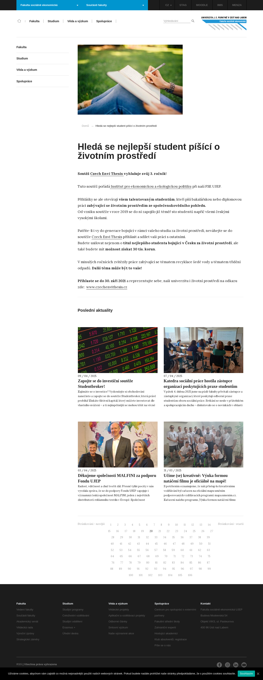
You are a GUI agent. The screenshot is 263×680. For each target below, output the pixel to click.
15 (109, 531)
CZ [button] (168, 5)
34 (164, 537)
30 (130, 537)
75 (209, 556)
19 (142, 531)
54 (129, 550)
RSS (19, 664)
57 (156, 550)
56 (147, 550)
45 (156, 543)
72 (182, 556)
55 (138, 550)
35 (173, 537)
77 (121, 562)
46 (165, 543)
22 (168, 531)
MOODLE (202, 5)
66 (130, 556)
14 (209, 525)
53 (121, 550)
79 (139, 562)
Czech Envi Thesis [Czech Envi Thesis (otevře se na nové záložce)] (107, 173)
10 (176, 525)
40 (112, 543)
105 (180, 575)
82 (164, 562)
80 (147, 562)
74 (200, 556)
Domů (85, 125)
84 (182, 562)
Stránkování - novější (91, 524)
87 (208, 562)
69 (157, 556)
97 (191, 569)
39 (208, 537)
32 (147, 537)
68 (148, 556)
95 (173, 569)
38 (199, 537)
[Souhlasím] (258, 674)
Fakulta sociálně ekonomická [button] (49, 5)
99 (209, 569)
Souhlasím (246, 673)
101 (141, 575)
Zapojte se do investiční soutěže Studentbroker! (105, 384)
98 (200, 569)
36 (182, 537)
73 (191, 556)
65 (121, 556)
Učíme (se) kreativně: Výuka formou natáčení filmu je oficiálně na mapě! (196, 478)
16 (117, 531)
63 (208, 550)
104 (170, 575)
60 (182, 550)
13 (201, 525)
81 (156, 562)
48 (183, 543)
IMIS (220, 5)
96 (182, 569)
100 (131, 575)
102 (150, 575)
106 (190, 575)
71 (174, 556)
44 (147, 543)
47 (174, 543)
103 (160, 575)
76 (112, 562)
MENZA (237, 5)
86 (199, 562)
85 (190, 562)
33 (156, 537)
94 (164, 569)
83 (173, 562)
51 (209, 543)
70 (165, 556)
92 (146, 569)
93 (155, 569)
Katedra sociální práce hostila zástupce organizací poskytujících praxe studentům (200, 384)
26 (202, 531)
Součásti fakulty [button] (115, 5)
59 (173, 550)
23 (176, 531)
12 (192, 525)
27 (211, 531)
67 (139, 556)
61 (191, 550)
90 (129, 569)
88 (111, 569)
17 (126, 531)
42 (129, 543)
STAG (183, 5)
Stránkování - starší (230, 524)
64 (112, 556)
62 (199, 550)
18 (134, 531)
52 (112, 550)
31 (139, 537)
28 (112, 537)
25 (194, 531)
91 (138, 569)
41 (121, 543)
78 (130, 562)
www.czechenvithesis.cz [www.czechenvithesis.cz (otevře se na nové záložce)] (106, 287)
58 (164, 550)
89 (120, 569)
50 (200, 543)
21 (159, 531)
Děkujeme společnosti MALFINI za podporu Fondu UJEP (117, 478)
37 (190, 537)
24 (185, 531)
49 (192, 543)
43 (138, 543)
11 (185, 525)
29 (121, 537)
